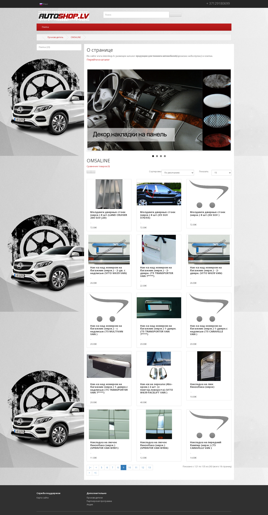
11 (136, 467)
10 (129, 467)
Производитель (55, 37)
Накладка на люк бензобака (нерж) (202, 385)
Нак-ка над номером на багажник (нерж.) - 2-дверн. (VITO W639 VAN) (206, 270)
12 (143, 467)
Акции (90, 504)
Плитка (45, 27)
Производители (95, 497)
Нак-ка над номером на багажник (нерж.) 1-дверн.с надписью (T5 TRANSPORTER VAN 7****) (109, 388)
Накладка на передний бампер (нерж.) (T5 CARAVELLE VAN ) (205, 445)
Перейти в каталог (98, 59)
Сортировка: (152, 171)
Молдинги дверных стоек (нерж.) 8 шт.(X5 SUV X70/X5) (157, 214)
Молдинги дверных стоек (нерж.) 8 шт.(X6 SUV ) (207, 213)
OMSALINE (76, 37)
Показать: (202, 171)
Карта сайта (43, 497)
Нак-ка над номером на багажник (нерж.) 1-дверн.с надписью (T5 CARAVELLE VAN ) (208, 330)
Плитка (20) (44, 47)
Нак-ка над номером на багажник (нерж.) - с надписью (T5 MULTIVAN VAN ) (106, 330)
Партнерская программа (99, 501)
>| (95, 472)
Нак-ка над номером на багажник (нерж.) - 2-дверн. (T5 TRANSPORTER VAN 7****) (156, 272)
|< (90, 467)
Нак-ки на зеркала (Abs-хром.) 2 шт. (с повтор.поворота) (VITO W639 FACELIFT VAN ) (156, 388)
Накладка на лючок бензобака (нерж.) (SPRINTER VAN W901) (104, 445)
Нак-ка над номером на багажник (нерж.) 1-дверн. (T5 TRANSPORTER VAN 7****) (158, 330)
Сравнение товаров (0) (98, 166)
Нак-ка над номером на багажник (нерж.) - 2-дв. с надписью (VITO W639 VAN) (108, 270)
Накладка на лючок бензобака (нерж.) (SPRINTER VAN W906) (154, 445)
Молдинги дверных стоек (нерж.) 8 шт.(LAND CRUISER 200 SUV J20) (108, 214)
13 (149, 467)
